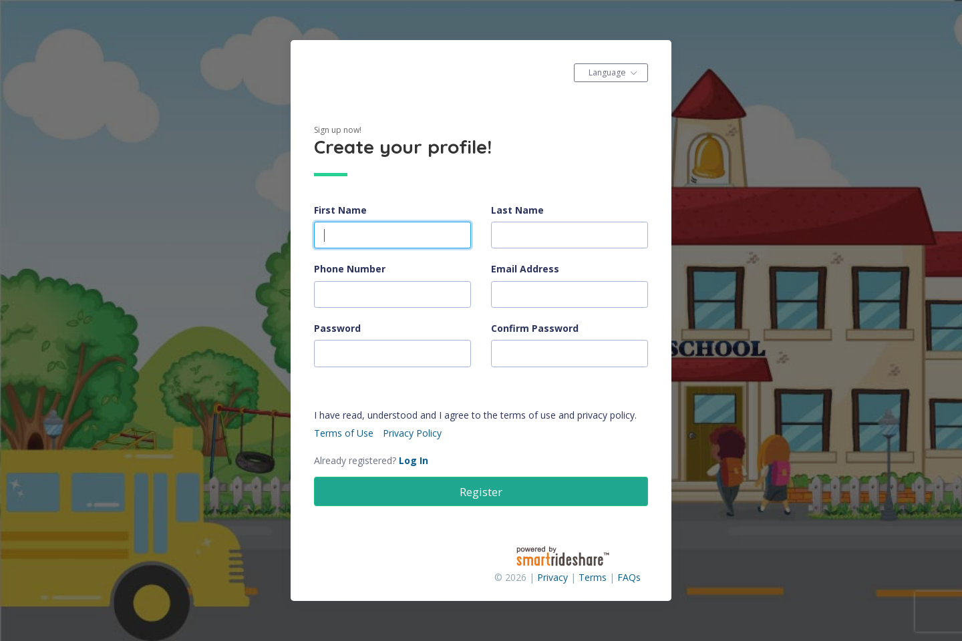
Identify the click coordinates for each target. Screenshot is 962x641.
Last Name (517, 210)
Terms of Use (343, 433)
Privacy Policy (412, 433)
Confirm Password (535, 328)
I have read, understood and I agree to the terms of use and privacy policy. (475, 415)
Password (337, 328)
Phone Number (349, 268)
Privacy (552, 577)
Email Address (525, 268)
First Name (340, 210)
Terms (593, 577)
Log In (413, 460)
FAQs (629, 577)
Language (607, 72)
